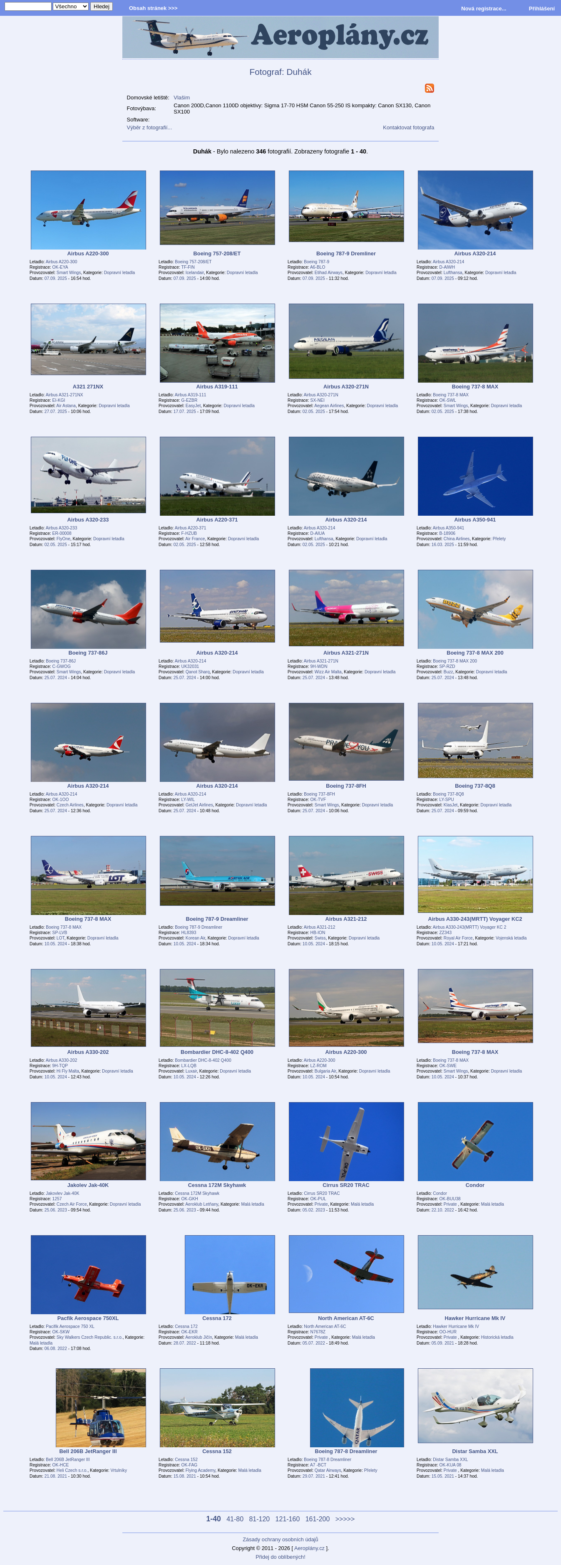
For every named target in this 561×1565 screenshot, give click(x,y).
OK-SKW (61, 1332)
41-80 (234, 1519)
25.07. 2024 (56, 677)
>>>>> (345, 1519)
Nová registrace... (483, 8)
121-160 (288, 1519)
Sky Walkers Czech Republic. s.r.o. (90, 1337)
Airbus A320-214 (448, 262)
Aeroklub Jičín (198, 1337)
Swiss (320, 938)
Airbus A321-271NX (64, 395)
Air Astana (66, 405)
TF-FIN (187, 267)
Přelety (499, 539)
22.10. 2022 (443, 1210)
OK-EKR (189, 1332)
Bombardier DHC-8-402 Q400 (203, 1060)
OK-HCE (60, 1465)
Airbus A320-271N (321, 395)
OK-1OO (60, 799)
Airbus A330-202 (61, 1060)
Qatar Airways (328, 1470)
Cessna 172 (186, 1326)
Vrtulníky (119, 1470)
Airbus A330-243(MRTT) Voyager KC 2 (469, 927)
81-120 (259, 1519)
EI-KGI (58, 400)
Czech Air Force (72, 1204)
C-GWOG (61, 666)
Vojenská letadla (511, 938)
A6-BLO (317, 267)
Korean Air (195, 938)
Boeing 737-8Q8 (448, 794)
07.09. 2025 (56, 278)
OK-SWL (447, 400)
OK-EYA (60, 267)
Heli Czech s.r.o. (72, 1470)
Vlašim (182, 97)
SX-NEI (317, 400)
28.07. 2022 (185, 1343)
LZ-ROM (318, 1065)
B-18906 (447, 533)
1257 (57, 1199)
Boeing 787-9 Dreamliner (198, 927)
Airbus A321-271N (321, 661)
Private (321, 1204)
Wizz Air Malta (328, 672)
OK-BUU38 (450, 1199)
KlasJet (451, 805)
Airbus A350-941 (448, 528)
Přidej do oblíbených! (280, 1557)
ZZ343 (445, 932)
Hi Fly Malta (68, 1071)
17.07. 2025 (185, 411)
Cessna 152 (186, 1459)
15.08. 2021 (185, 1476)
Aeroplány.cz (309, 1548)
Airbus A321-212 (319, 927)
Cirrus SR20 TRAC (322, 1193)
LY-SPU (446, 799)
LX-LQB (188, 1065)
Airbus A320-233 (61, 528)
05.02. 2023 (314, 1210)
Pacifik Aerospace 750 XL (70, 1326)
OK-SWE (448, 1065)
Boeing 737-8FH (319, 794)
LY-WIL (188, 799)
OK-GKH (189, 1199)
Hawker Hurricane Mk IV (456, 1326)
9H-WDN (319, 666)
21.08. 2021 (56, 1476)
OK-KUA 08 (450, 1465)
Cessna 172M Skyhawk (197, 1193)
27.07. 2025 (56, 411)
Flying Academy (200, 1470)
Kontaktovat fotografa (408, 127)
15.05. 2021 (443, 1476)
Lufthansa (453, 272)
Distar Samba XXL (450, 1459)
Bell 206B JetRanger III (67, 1459)
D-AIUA (317, 533)
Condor (440, 1193)
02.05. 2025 (314, 411)
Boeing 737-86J (61, 661)
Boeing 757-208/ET (193, 262)
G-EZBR (189, 400)
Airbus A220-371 (190, 528)
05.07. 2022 (314, 1343)
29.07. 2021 (314, 1476)
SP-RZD (447, 666)
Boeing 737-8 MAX (451, 395)
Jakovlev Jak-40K (62, 1193)
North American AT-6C (325, 1326)
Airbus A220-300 (61, 262)
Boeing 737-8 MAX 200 (455, 661)
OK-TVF (318, 799)
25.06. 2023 (56, 1210)
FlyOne (63, 539)
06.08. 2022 (56, 1348)
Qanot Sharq (198, 672)
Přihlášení (542, 8)
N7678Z (317, 1332)
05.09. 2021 (443, 1343)
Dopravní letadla (119, 272)
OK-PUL (318, 1199)
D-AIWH (447, 267)
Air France (195, 539)
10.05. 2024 (56, 944)
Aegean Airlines (329, 405)
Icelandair (195, 272)
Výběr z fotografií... (149, 127)
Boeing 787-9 (316, 262)
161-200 (317, 1519)
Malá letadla (252, 1204)
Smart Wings (69, 272)
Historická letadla (497, 1337)
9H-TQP (60, 1065)
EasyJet (193, 405)
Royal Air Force (458, 938)
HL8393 (188, 932)
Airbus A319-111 (190, 395)
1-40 (213, 1519)
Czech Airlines (70, 805)
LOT (61, 938)
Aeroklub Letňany (201, 1204)
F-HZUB (189, 533)
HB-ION (317, 932)
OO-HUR (448, 1332)
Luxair (191, 1071)
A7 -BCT (318, 1465)
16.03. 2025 (443, 544)
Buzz (448, 672)
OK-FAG (189, 1465)
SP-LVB (59, 932)
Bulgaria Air (325, 1071)
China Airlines (457, 539)
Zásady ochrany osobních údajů (280, 1539)
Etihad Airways (329, 272)
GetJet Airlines (199, 805)
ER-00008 (62, 533)
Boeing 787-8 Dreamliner (327, 1459)
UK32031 (190, 666)
